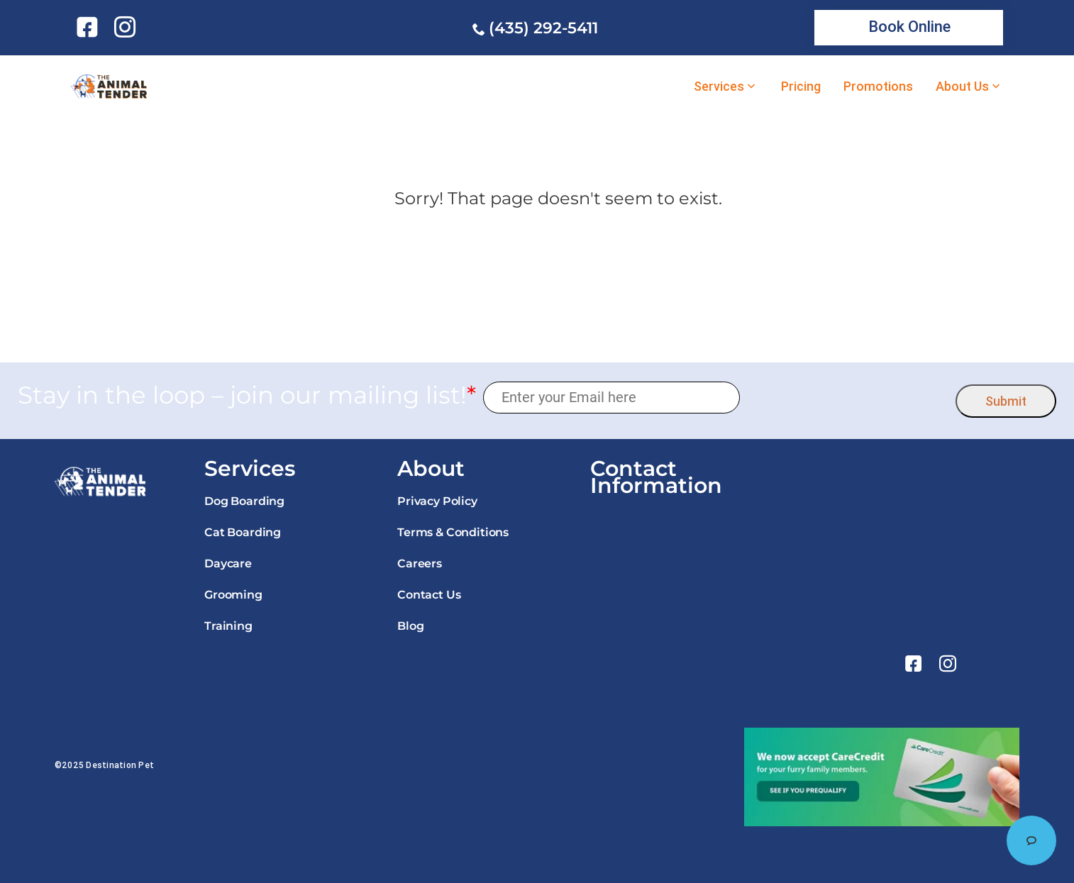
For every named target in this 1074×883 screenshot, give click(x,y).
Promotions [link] (878, 86)
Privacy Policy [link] (437, 501)
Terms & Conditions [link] (453, 532)
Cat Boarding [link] (242, 532)
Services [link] (719, 86)
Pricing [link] (801, 86)
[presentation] (848, 397)
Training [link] (228, 626)
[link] (90, 27)
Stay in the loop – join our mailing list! (247, 395)
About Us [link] (962, 86)
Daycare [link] (228, 563)
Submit (1005, 401)
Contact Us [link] (428, 594)
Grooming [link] (233, 594)
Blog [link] (410, 626)
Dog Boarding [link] (244, 501)
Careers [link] (419, 563)
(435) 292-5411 (543, 28)
